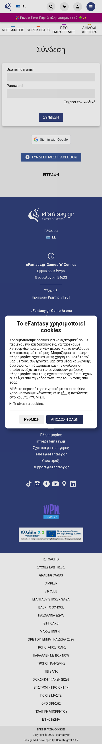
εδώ (64, 393)
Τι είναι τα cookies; (28, 404)
